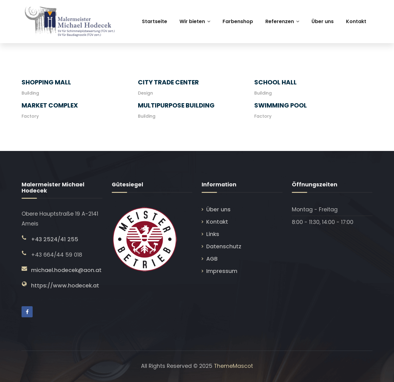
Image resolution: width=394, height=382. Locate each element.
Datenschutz (223, 246)
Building (30, 93)
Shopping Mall (46, 82)
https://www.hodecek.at (65, 285)
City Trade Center (168, 82)
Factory (30, 116)
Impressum (221, 271)
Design (145, 93)
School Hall (275, 82)
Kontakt (217, 222)
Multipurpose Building (176, 105)
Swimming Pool (280, 105)
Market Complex (50, 105)
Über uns (218, 209)
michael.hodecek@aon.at (66, 270)
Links (212, 234)
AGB (212, 258)
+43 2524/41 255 (54, 239)
